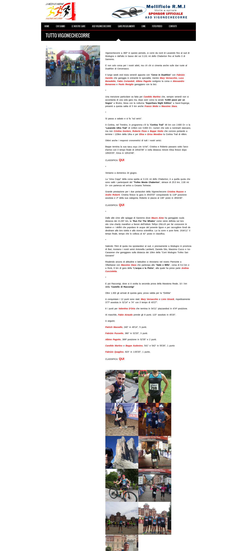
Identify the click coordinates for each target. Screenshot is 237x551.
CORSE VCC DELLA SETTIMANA (59, 530)
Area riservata (131, 546)
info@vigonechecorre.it (115, 546)
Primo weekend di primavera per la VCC (63, 536)
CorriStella (95, 530)
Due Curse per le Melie (101, 536)
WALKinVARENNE (99, 518)
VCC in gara (51, 512)
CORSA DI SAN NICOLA (101, 524)
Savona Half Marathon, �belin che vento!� (65, 524)
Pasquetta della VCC (55, 518)
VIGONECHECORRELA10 (101, 507)
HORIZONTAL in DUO (100, 512)
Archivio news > (112, 488)
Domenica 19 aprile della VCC (58, 507)
